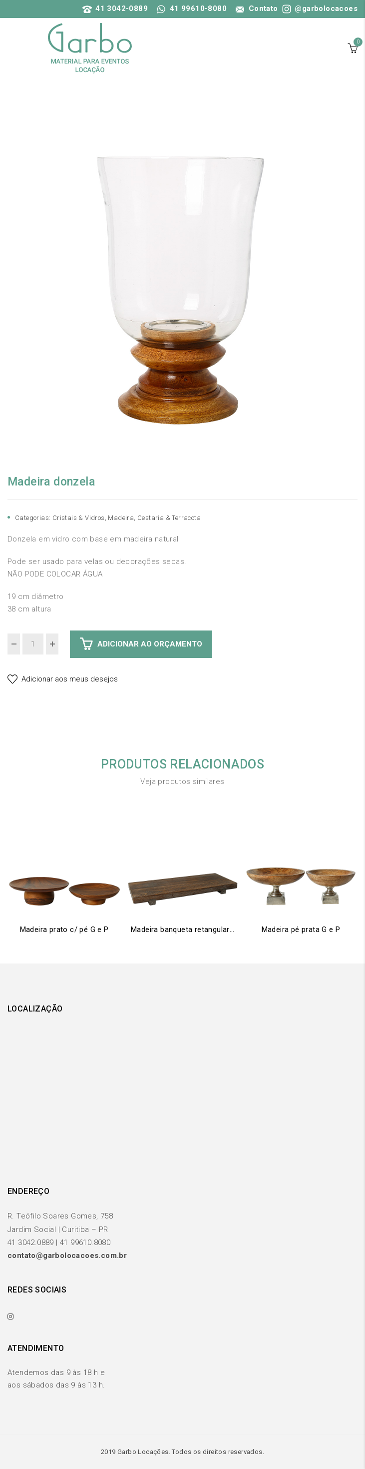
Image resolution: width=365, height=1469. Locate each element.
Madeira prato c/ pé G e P (64, 929)
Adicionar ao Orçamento (149, 644)
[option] (182, 283)
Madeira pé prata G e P (301, 929)
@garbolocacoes (319, 8)
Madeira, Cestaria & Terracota (154, 518)
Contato (256, 8)
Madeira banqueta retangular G (182, 929)
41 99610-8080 (192, 8)
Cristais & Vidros (78, 518)
